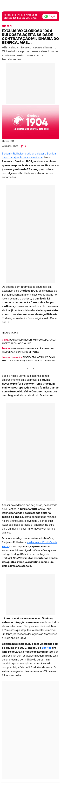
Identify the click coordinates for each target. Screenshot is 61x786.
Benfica (46, 647)
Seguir (50, 16)
